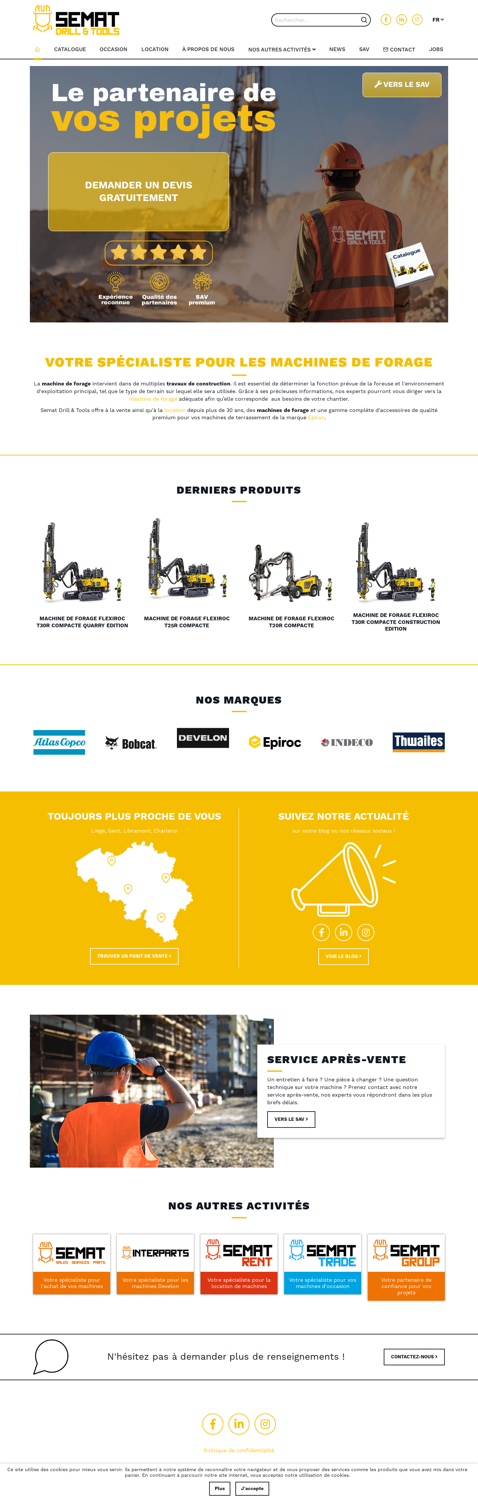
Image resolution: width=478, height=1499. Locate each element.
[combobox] (321, 20)
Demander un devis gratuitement (138, 191)
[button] (439, 20)
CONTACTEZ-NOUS (414, 1357)
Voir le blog (343, 957)
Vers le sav (291, 1120)
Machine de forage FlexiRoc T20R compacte (291, 622)
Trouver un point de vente (134, 956)
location (175, 410)
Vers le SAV (402, 85)
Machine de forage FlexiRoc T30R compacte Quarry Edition (82, 622)
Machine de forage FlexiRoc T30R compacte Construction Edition (396, 622)
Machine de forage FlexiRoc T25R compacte (187, 622)
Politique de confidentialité (239, 1450)
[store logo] (76, 20)
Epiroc (316, 417)
